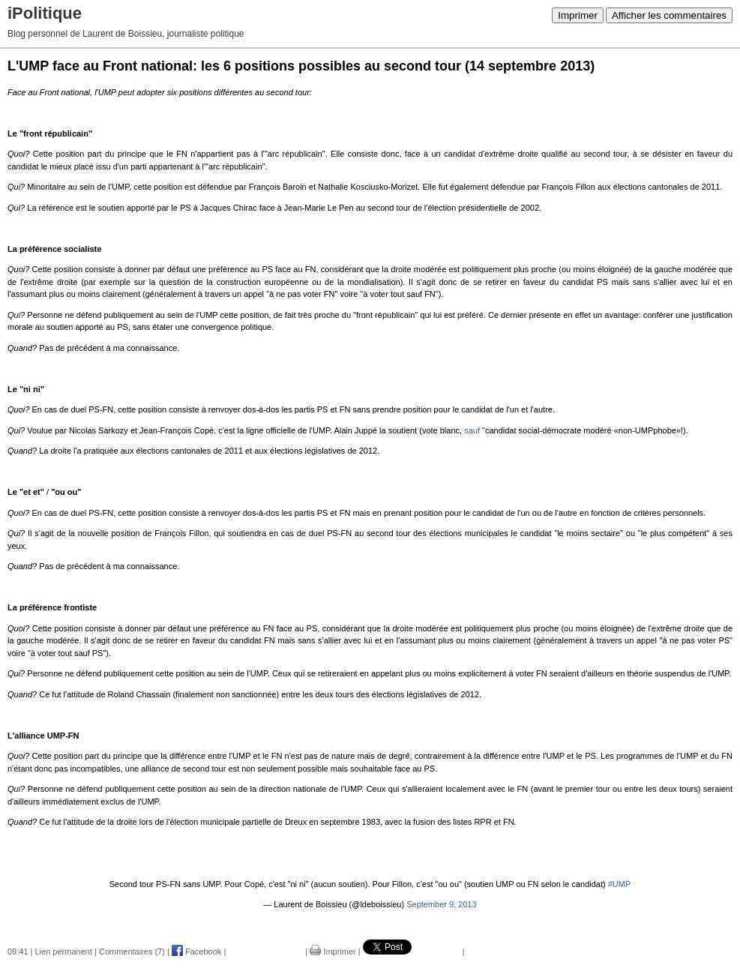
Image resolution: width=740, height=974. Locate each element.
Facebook (196, 951)
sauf (472, 430)
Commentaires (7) (132, 951)
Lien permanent (63, 951)
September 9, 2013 (441, 904)
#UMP (619, 884)
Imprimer (578, 15)
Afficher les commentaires (669, 15)
